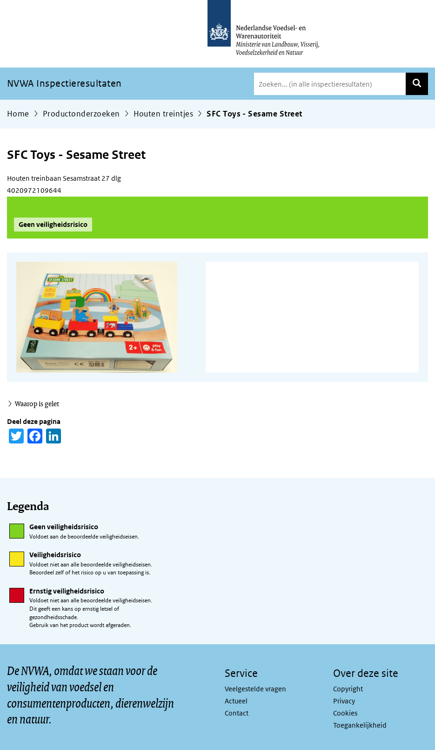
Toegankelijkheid (360, 725)
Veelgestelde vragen (255, 688)
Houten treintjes (164, 114)
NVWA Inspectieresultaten (64, 83)
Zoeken (417, 84)
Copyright (348, 688)
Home (18, 114)
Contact (236, 713)
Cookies (345, 713)
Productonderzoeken (81, 114)
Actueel (236, 700)
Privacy (344, 700)
